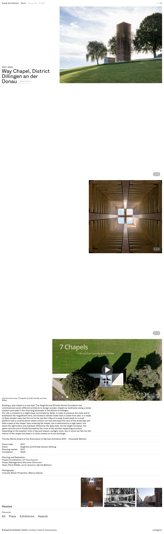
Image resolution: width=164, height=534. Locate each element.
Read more (25, 81)
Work (23, 3)
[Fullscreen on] (56, 397)
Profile (42, 3)
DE (158, 3)
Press (12, 516)
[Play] (62, 397)
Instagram (157, 529)
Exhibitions (27, 516)
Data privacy (51, 529)
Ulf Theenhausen (30, 459)
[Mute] (158, 397)
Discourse (32, 3)
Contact (32, 529)
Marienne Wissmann (32, 462)
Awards (43, 516)
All (3, 516)
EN (161, 3)
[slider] (106, 397)
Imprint (40, 529)
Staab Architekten (10, 3)
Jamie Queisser (28, 465)
